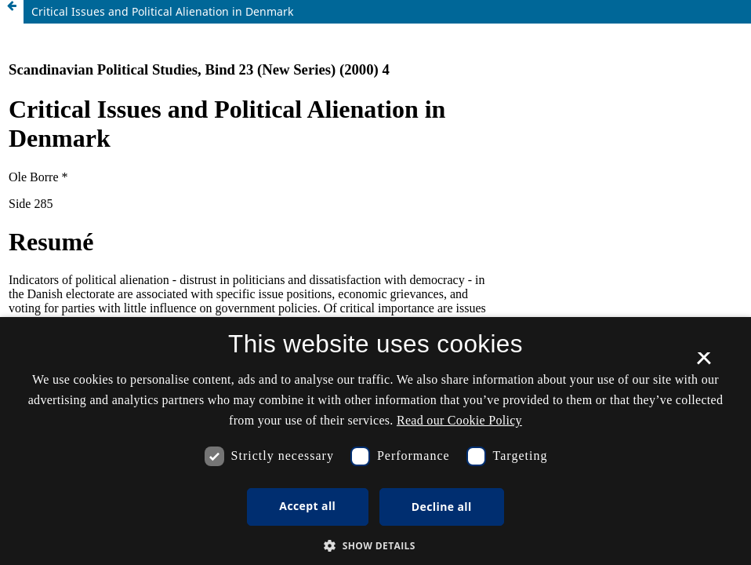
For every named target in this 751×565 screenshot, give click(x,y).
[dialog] (375, 441)
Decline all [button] (442, 506)
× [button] (704, 363)
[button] (375, 546)
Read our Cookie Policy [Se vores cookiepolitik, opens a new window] (459, 420)
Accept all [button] (307, 505)
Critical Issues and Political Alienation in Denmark (162, 11)
